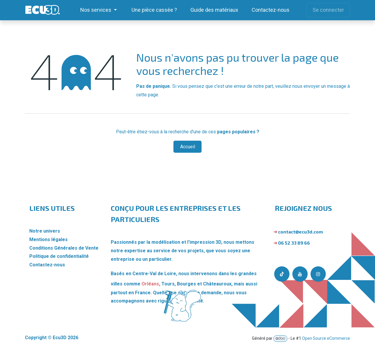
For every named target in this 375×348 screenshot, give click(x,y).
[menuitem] (98, 10)
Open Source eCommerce (326, 338)
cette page (147, 94)
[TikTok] (281, 274)
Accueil (187, 146)
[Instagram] (318, 274)
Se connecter (328, 10)
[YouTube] (300, 274)
